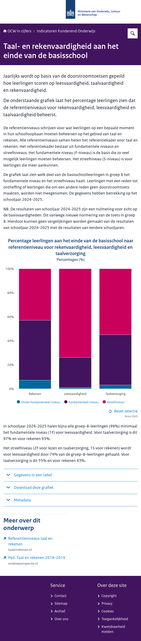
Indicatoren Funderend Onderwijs (66, 31)
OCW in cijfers (17, 31)
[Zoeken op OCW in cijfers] (133, 33)
